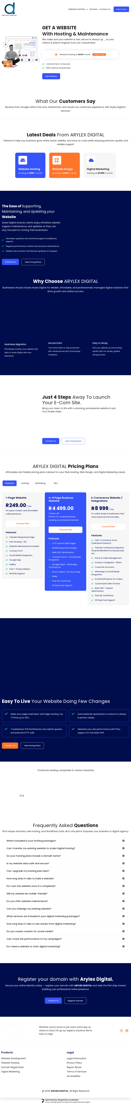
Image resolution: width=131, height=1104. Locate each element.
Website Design (62, 169)
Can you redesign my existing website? (29, 908)
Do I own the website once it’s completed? (31, 886)
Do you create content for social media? (30, 931)
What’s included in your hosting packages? (31, 840)
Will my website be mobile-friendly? (27, 893)
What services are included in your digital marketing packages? (43, 916)
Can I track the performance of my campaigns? (34, 938)
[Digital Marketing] (91, 160)
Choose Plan (22, 523)
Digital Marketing (98, 169)
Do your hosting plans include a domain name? (34, 855)
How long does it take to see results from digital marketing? (41, 923)
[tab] (10, 483)
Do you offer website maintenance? (27, 901)
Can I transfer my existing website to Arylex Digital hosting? (41, 848)
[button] (65, 842)
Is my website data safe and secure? (28, 863)
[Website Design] (56, 160)
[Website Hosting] (22, 160)
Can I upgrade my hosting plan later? (28, 871)
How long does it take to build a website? (30, 878)
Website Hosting (29, 169)
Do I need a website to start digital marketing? (33, 946)
